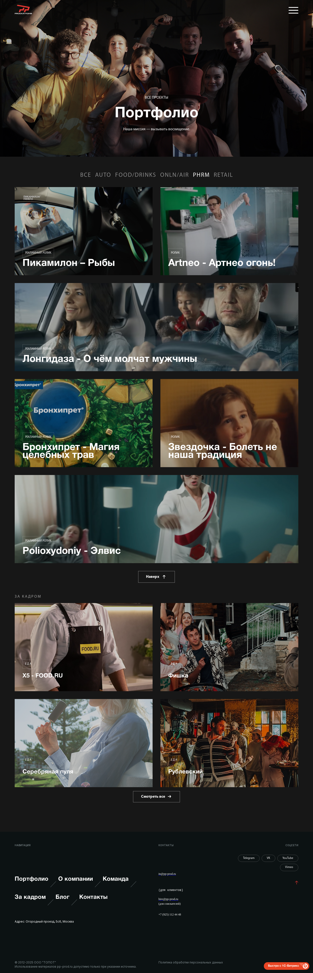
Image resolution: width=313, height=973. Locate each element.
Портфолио (35, 884)
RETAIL (223, 175)
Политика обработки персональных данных (190, 962)
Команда (119, 884)
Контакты (93, 897)
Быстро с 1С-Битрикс (283, 965)
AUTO (103, 175)
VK (268, 858)
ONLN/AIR (174, 175)
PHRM (201, 175)
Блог (66, 902)
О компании (79, 884)
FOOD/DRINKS (135, 175)
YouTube (287, 858)
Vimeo (289, 867)
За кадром (34, 902)
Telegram (249, 858)
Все (85, 175)
